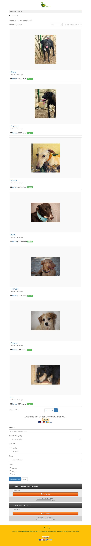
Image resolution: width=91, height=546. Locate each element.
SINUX (77, 531)
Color (11, 464)
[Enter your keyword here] (45, 431)
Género (12, 444)
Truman (14, 288)
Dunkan (14, 126)
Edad (11, 456)
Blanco (13, 468)
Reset (24, 479)
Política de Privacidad (40, 531)
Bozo (12, 234)
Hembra (14, 451)
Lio (11, 397)
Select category (15, 435)
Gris (12, 474)
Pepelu (13, 343)
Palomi (13, 180)
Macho (13, 448)
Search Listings (15, 479)
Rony (13, 72)
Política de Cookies (62, 531)
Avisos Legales (51, 531)
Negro (13, 471)
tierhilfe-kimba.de (28, 531)
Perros (14, 79)
